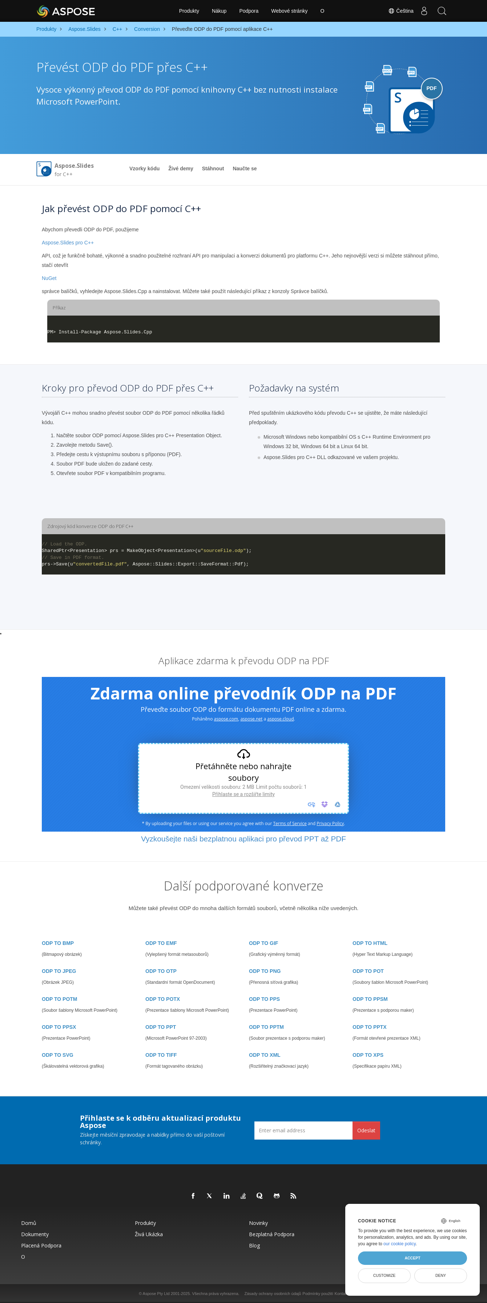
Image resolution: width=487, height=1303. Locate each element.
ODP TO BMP (58, 943)
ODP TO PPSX (59, 1027)
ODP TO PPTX (370, 1027)
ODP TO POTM (59, 999)
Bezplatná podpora (271, 1234)
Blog (254, 1245)
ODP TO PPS (264, 999)
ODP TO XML (265, 1055)
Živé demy (180, 168)
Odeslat (366, 1130)
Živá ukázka (149, 1234)
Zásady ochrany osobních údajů (273, 1293)
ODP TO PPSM (370, 999)
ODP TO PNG (265, 971)
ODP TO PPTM (266, 1027)
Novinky (258, 1222)
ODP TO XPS (368, 1055)
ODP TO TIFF (161, 1055)
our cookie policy (399, 1243)
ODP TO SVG (57, 1055)
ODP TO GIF (263, 943)
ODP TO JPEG (59, 971)
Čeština (399, 11)
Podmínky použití (317, 1293)
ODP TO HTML (370, 943)
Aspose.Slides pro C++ (68, 242)
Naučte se (245, 168)
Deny (440, 1275)
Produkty (189, 11)
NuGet (49, 278)
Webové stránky (289, 11)
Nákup (219, 11)
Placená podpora (41, 1245)
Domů (28, 1222)
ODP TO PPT (160, 1027)
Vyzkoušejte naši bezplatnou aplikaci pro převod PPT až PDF (243, 839)
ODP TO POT (368, 971)
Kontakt (341, 1293)
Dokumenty (35, 1234)
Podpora (248, 11)
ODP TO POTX (162, 999)
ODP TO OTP (161, 971)
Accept (412, 1258)
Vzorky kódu (144, 168)
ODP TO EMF (161, 943)
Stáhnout (213, 168)
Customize (384, 1275)
